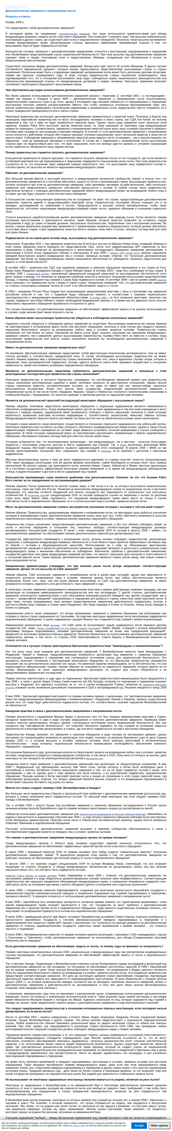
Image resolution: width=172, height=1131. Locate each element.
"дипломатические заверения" (75, 34)
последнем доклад (37, 495)
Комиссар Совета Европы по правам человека (31, 875)
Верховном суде (94, 758)
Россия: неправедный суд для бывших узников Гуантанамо (68, 628)
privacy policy (79, 1125)
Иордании (106, 451)
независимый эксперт (38, 274)
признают (55, 625)
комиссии (161, 280)
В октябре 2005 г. (99, 297)
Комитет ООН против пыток (125, 253)
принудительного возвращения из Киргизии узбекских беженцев (112, 814)
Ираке (123, 445)
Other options (159, 1125)
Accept (139, 1125)
